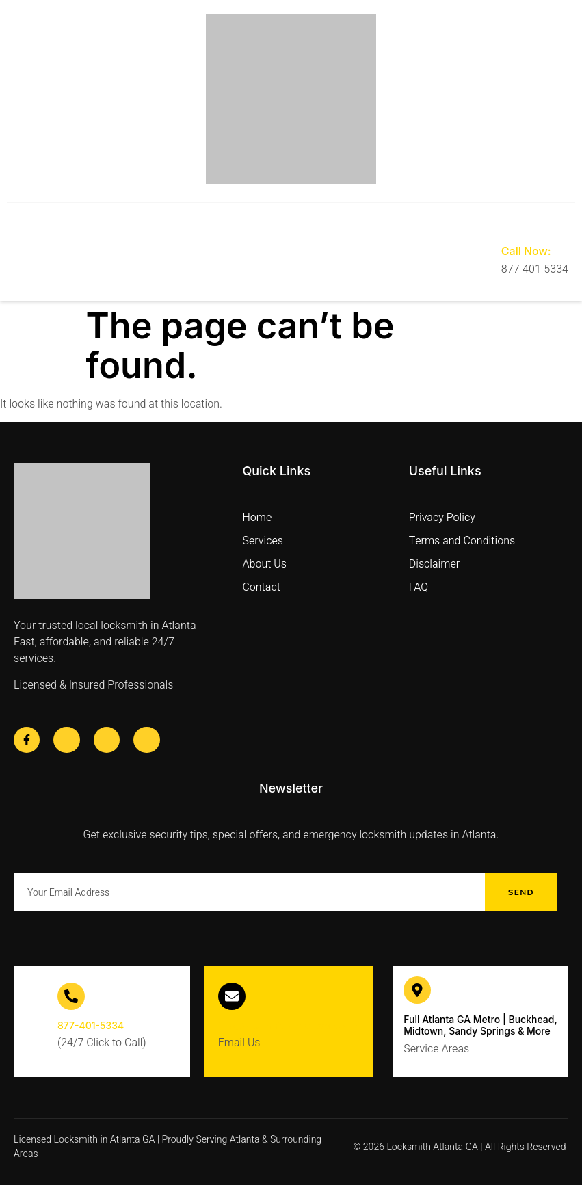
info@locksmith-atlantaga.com (288, 1025)
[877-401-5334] (71, 996)
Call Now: (526, 251)
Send (521, 892)
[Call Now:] (511, 223)
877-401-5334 (90, 1025)
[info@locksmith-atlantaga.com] (232, 996)
